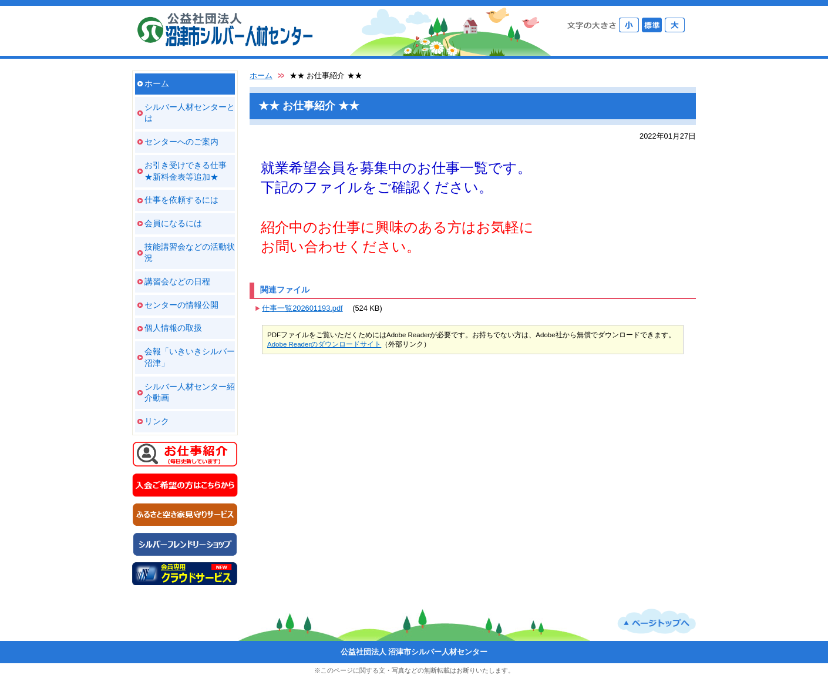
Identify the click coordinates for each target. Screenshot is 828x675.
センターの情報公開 (181, 305)
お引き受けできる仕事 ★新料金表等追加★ (185, 171)
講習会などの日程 (177, 281)
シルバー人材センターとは (189, 112)
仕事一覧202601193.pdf (302, 308)
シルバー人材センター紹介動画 (189, 392)
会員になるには (173, 223)
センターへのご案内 (181, 141)
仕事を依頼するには (181, 199)
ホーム (156, 83)
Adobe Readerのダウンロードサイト (324, 344)
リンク (156, 421)
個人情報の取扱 (173, 328)
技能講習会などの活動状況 (189, 252)
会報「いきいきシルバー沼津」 (189, 357)
